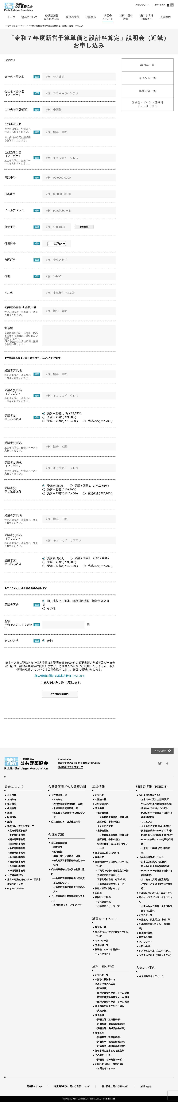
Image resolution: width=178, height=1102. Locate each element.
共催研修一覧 (101, 945)
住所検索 (84, 227)
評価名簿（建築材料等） (109, 1019)
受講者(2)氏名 (13, 442)
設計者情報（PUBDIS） (152, 786)
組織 (9, 821)
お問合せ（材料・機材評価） (109, 1064)
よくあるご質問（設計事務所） (156, 826)
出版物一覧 (100, 799)
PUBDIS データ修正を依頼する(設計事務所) (157, 814)
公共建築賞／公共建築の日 (66, 786)
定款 (9, 812)
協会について (14, 786)
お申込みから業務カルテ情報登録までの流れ (156, 908)
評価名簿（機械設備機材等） (111, 1028)
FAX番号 (9, 193)
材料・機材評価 (103, 966)
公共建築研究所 (15, 875)
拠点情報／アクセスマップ (20, 826)
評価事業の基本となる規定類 (109, 1050)
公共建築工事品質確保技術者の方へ (69, 889)
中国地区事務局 (17, 857)
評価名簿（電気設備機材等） (111, 1024)
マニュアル (146, 821)
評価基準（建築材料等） (109, 1037)
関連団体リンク (34, 1086)
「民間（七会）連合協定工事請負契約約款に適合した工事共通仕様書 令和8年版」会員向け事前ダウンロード (112, 877)
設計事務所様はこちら (150, 795)
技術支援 (57, 851)
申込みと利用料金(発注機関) (155, 866)
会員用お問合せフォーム (151, 976)
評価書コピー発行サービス (110, 1059)
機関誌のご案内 (103, 897)
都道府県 (10, 243)
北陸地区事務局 (17, 844)
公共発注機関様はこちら (151, 857)
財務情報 (11, 817)
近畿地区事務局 (17, 853)
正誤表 (98, 893)
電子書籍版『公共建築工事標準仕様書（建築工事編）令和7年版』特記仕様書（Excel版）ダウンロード (112, 839)
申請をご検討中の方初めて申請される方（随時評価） (105, 984)
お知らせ (11, 799)
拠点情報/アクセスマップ (70, 767)
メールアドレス (14, 210)
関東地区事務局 (17, 839)
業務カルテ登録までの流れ (154, 808)
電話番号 (10, 177)
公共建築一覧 (104, 901)
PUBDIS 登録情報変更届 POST (157, 835)
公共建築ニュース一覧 (108, 906)
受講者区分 (11, 604)
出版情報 (98, 786)
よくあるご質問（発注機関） (155, 879)
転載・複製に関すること (107, 888)
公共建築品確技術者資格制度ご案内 (68, 871)
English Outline (15, 888)
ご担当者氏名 (12, 124)
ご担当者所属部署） (17, 109)
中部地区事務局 (17, 848)
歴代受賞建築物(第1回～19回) (68, 804)
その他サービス (103, 1055)
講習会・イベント (105, 919)
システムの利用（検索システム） (155, 955)
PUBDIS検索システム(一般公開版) (154, 926)
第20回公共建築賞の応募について (69, 814)
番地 (7, 276)
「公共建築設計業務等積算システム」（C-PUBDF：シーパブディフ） (68, 900)
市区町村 (10, 259)
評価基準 (99, 1033)
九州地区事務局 (17, 866)
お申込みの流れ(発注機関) (154, 861)
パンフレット (145, 942)
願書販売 (99, 857)
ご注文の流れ (101, 804)
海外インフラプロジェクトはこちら (155, 899)
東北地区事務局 (17, 835)
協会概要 (11, 804)
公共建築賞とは (59, 795)
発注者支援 (56, 834)
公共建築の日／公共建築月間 (65, 821)
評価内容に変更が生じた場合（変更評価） (109, 1008)
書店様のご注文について (107, 853)
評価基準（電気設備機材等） (111, 1041)
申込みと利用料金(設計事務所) (156, 804)
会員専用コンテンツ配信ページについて (111, 933)
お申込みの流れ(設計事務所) (155, 799)
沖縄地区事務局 (17, 870)
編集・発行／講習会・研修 (66, 856)
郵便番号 (10, 226)
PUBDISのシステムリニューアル (155, 893)
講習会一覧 (100, 927)
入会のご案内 (145, 968)
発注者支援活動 (59, 842)
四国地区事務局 (17, 861)
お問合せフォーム (106, 1068)
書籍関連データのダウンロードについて (111, 863)
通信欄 (8, 328)
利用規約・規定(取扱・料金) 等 (154, 919)
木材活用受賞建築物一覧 (65, 808)
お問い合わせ (142, 5)
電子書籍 (99, 808)
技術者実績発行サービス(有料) (156, 830)
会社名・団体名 (14, 76)
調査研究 (57, 847)
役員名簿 (11, 808)
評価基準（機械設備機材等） (111, 1046)
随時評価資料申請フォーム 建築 (113, 993)
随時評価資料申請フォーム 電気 (113, 1001)
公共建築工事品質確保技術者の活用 (69, 862)
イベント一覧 (101, 940)
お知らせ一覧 (101, 975)
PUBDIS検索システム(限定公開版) (157, 841)
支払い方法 (11, 640)
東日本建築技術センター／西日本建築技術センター (24, 881)
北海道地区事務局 (18, 830)
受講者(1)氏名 (13, 370)
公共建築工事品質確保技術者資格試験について (69, 880)
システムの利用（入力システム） (155, 950)
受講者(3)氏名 (13, 515)
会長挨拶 (11, 795)
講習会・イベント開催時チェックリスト (107, 951)
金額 (7, 621)
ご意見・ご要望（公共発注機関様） (156, 886)
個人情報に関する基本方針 (115, 1086)
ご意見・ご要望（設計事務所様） (155, 850)
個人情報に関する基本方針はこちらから (60, 675)
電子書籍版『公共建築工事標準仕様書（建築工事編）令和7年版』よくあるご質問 (112, 819)
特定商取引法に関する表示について (72, 1086)
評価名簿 (99, 1015)
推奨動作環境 (145, 933)
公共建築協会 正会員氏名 (20, 307)
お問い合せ (144, 946)
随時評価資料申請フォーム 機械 (113, 997)
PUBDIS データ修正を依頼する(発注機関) (157, 872)
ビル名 (8, 292)
